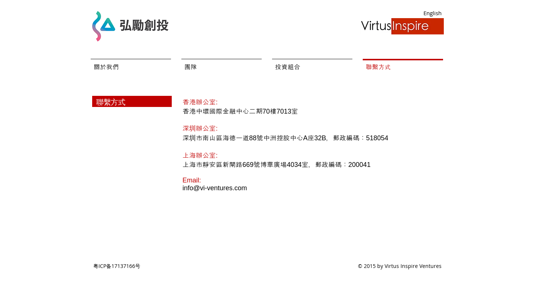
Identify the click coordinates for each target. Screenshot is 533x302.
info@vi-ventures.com (214, 188)
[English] (432, 13)
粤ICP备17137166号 (116, 265)
